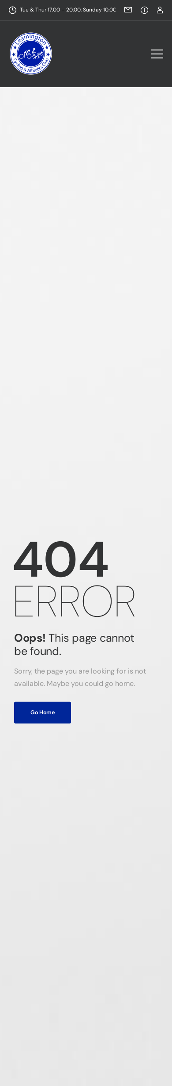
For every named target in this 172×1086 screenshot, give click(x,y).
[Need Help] (144, 10)
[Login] (160, 10)
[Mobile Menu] (157, 54)
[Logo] (31, 53)
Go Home (42, 712)
